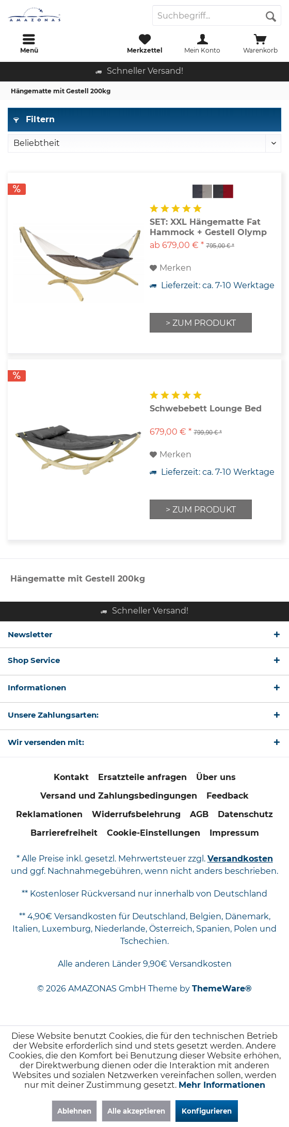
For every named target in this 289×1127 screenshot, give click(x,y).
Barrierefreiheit (64, 833)
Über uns (216, 777)
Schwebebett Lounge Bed (206, 408)
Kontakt (71, 777)
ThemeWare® (222, 988)
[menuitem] (29, 44)
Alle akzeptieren (136, 1111)
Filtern (34, 119)
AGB (199, 814)
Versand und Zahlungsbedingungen (118, 796)
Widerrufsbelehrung (136, 814)
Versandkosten (240, 859)
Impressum (234, 833)
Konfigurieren (207, 1111)
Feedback (227, 796)
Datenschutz (245, 814)
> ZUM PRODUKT (201, 323)
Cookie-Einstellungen (153, 833)
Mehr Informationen (222, 1085)
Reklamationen (49, 814)
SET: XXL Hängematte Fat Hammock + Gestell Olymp (208, 227)
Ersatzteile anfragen (142, 777)
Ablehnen (74, 1111)
